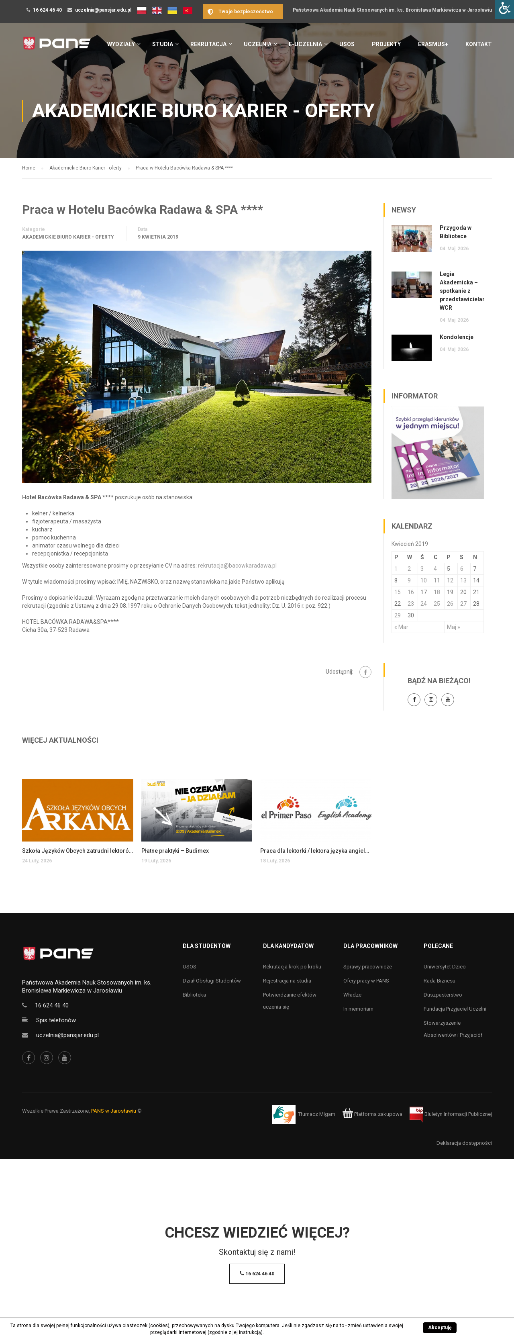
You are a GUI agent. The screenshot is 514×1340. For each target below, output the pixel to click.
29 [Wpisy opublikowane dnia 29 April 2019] (397, 615)
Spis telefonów (56, 1020)
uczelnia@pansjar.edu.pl (103, 10)
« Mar (401, 627)
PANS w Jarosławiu (113, 1111)
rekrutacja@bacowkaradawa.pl (237, 565)
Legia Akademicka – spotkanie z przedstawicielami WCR (464, 291)
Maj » (453, 627)
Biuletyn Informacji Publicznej (451, 1114)
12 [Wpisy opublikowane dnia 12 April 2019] (450, 580)
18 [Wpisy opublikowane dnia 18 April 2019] (437, 592)
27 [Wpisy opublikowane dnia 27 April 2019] (463, 604)
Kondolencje (456, 337)
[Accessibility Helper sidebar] (504, 9)
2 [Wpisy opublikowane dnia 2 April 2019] (409, 569)
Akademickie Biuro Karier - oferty (68, 237)
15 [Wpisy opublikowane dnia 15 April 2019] (397, 592)
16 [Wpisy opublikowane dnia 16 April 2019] (411, 592)
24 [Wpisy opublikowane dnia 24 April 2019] (423, 604)
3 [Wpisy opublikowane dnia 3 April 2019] (422, 569)
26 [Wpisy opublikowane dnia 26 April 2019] (450, 604)
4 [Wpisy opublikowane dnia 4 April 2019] (435, 569)
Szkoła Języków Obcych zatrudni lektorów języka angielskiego (77, 851)
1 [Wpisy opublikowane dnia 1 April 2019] (396, 569)
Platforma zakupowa (372, 1114)
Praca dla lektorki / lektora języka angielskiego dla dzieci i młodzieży (315, 851)
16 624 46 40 (47, 10)
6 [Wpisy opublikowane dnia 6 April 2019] (461, 569)
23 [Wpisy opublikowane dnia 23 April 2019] (411, 604)
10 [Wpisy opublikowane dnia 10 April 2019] (423, 580)
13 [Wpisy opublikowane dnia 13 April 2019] (463, 580)
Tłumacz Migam (316, 1114)
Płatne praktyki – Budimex (175, 851)
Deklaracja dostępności (464, 1143)
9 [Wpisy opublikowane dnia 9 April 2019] (409, 580)
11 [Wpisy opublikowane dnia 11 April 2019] (437, 580)
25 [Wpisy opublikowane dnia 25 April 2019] (437, 604)
